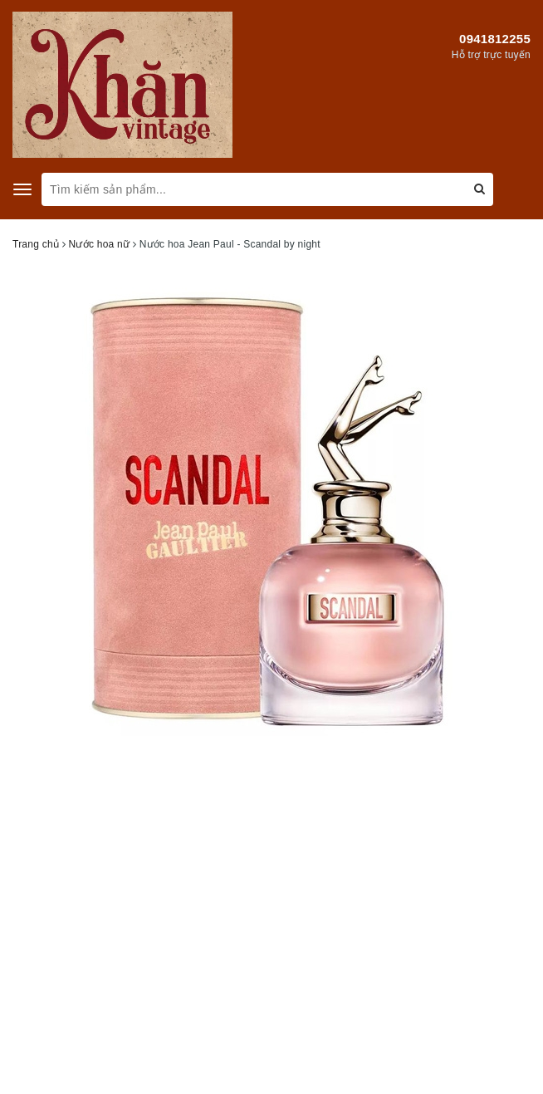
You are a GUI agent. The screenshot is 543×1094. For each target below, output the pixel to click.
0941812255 (495, 39)
